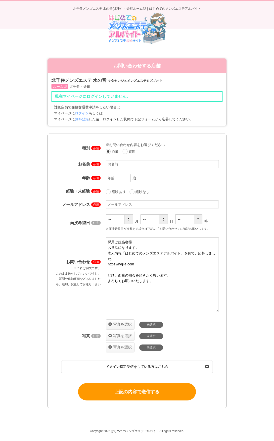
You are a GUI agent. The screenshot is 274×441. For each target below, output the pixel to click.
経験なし (139, 192)
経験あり (116, 192)
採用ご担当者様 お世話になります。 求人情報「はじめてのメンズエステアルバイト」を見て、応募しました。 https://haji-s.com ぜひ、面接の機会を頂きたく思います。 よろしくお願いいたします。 (162, 274)
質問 (129, 151)
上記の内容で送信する (137, 391)
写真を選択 (122, 324)
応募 (113, 151)
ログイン (82, 113)
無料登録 (82, 119)
